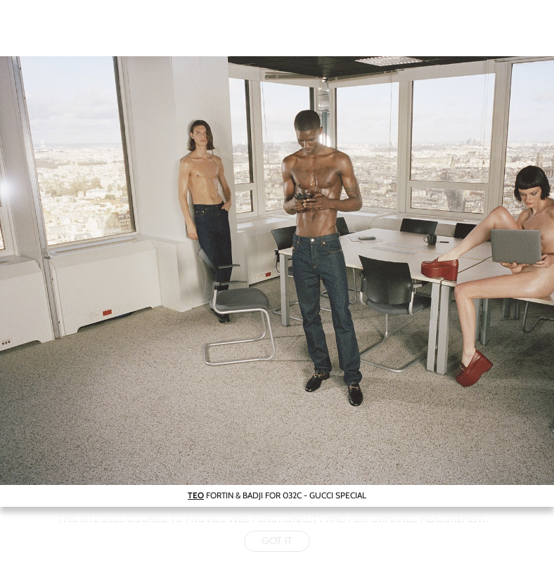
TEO (196, 495)
